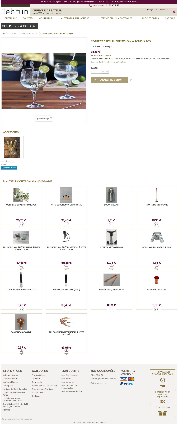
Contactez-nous (10, 378)
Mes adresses (68, 382)
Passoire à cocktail (21, 332)
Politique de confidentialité (15, 389)
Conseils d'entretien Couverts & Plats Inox (12, 399)
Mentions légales (10, 382)
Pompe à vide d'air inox (111, 247)
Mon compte (70, 371)
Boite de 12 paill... (8, 161)
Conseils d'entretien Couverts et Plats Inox (108, 62)
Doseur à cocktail (156, 289)
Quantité (94, 68)
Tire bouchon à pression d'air (21, 289)
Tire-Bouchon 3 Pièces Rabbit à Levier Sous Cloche (21, 248)
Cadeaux (170, 18)
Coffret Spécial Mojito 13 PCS (21, 204)
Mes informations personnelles (69, 386)
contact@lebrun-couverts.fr (103, 378)
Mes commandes (70, 375)
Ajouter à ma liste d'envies (144, 80)
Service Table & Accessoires (116, 18)
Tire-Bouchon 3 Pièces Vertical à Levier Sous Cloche (66, 248)
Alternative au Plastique (75, 18)
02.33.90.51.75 (112, 5)
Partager (107, 47)
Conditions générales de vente (14, 393)
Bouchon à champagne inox (156, 247)
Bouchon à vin (111, 204)
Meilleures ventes (10, 375)
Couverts (28, 18)
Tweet (96, 47)
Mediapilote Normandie (95, 422)
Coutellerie (45, 18)
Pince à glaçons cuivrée (111, 289)
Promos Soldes (38, 375)
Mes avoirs (66, 378)
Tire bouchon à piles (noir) (66, 289)
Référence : (96, 55)
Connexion (164, 10)
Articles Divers (150, 18)
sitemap (6, 410)
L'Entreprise (10, 18)
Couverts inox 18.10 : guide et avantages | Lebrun (15, 405)
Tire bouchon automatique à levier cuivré (66, 333)
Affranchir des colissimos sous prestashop (16, 419)
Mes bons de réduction (72, 391)
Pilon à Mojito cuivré (157, 204)
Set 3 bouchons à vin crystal (66, 204)
